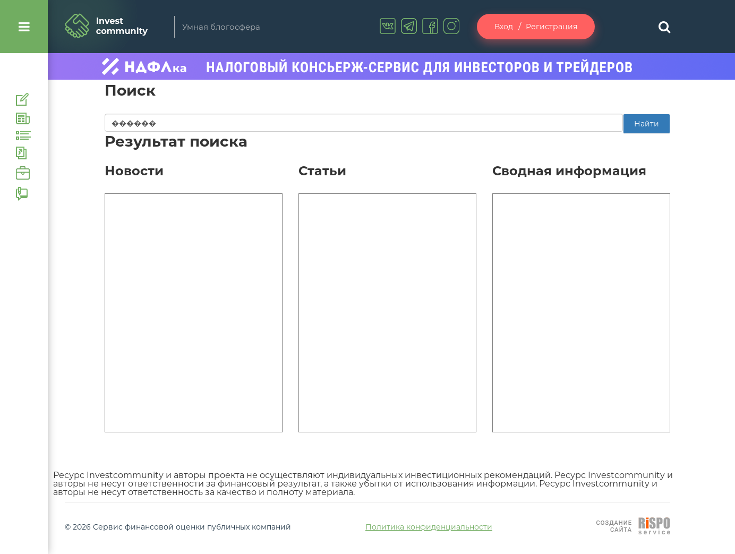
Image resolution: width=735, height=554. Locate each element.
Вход (503, 26)
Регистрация (551, 26)
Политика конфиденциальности (428, 527)
